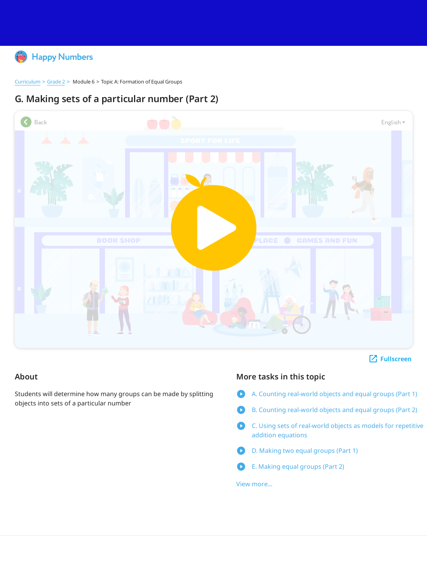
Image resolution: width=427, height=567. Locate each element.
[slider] (213, 23)
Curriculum (27, 81)
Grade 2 (56, 81)
